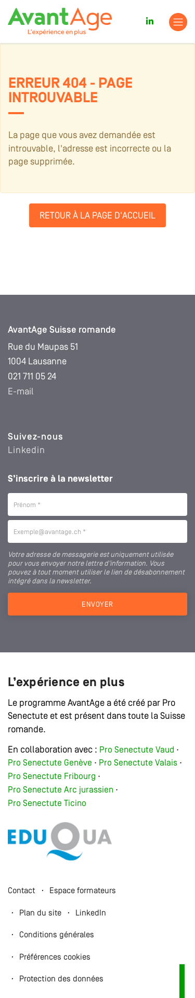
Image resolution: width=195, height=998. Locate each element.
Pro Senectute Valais (138, 763)
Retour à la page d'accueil (97, 216)
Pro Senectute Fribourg (52, 777)
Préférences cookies (54, 957)
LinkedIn (90, 913)
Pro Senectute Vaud (136, 750)
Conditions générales (56, 935)
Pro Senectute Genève (50, 763)
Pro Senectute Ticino (47, 804)
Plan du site (40, 913)
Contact (21, 891)
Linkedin (26, 450)
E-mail (21, 392)
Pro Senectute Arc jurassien (61, 790)
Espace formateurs (82, 891)
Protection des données (61, 979)
